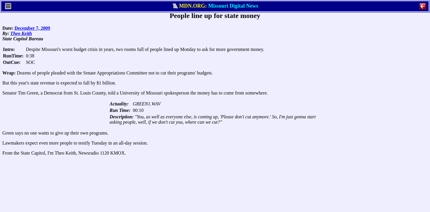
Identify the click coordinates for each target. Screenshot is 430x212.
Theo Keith (21, 33)
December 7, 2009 (32, 28)
